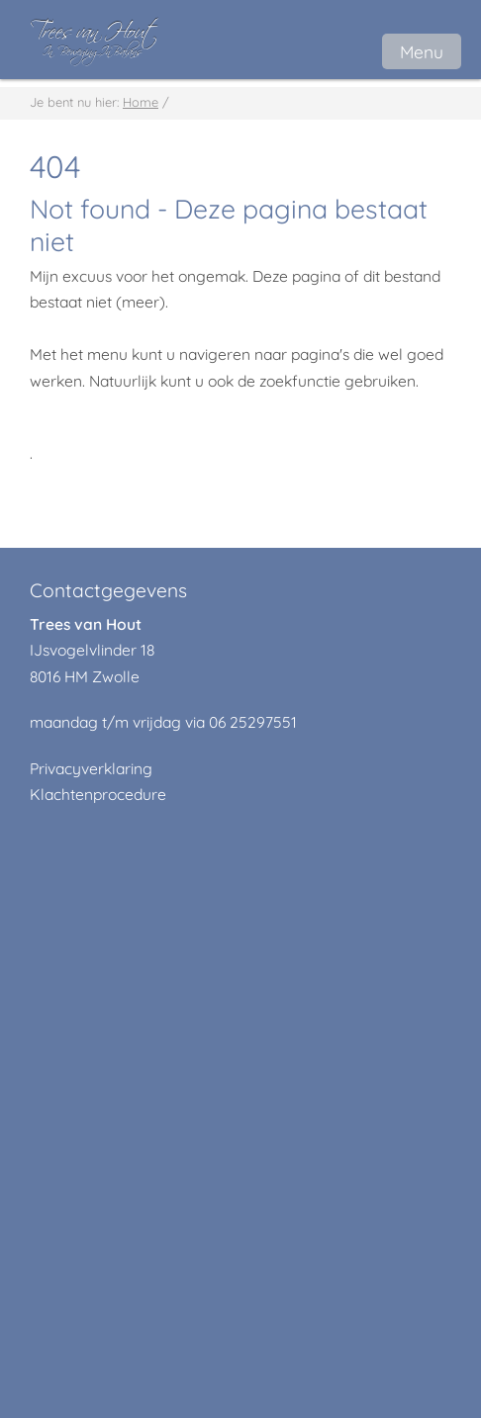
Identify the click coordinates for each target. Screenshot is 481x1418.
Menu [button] (421, 52)
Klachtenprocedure (98, 794)
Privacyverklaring (91, 768)
